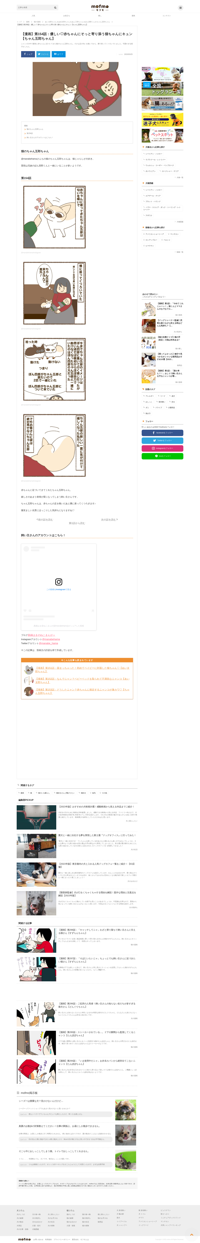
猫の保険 (85, 1226)
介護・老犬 (36, 1226)
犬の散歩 (20, 1222)
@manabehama (51, 639)
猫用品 (100, 1222)
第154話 (28, 133)
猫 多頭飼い (143, 1210)
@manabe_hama (48, 643)
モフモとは (84, 1240)
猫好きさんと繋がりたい (64, 792)
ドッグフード (144, 1225)
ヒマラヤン (148, 245)
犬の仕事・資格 (22, 1229)
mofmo (100, 8)
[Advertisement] (77, 738)
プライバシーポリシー (62, 1240)
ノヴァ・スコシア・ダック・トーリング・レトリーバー (162, 208)
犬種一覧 (179, 177)
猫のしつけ (71, 1214)
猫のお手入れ (103, 1218)
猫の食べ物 (86, 1214)
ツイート (43, 54)
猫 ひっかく (165, 1214)
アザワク (147, 215)
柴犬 (118, 1218)
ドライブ (157, 407)
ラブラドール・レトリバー (154, 159)
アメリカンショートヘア (153, 234)
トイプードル (122, 1221)
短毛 (93, 792)
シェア (28, 54)
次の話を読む (108, 519)
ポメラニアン (149, 171)
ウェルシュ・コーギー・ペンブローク (158, 165)
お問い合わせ (38, 1240)
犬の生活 (51, 1222)
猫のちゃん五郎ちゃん (33, 129)
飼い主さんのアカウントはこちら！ (38, 138)
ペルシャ (165, 239)
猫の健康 (70, 1218)
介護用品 (170, 407)
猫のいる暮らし (43, 792)
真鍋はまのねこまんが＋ (41, 635)
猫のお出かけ (72, 1222)
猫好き (82, 792)
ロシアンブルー (150, 239)
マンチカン (173, 234)
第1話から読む (77, 523)
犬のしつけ (21, 1214)
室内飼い (160, 401)
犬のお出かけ (37, 1222)
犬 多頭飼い (121, 1210)
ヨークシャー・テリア (169, 171)
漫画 (133, 16)
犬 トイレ (142, 1214)
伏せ (172, 401)
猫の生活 (85, 1222)
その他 (103, 792)
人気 (33, 16)
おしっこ (147, 401)
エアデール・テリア (152, 195)
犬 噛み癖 (120, 1214)
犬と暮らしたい (53, 1214)
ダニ (146, 407)
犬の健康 (20, 1218)
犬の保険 (51, 1226)
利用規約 (48, 1240)
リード (161, 396)
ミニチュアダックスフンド (171, 1218)
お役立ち (66, 16)
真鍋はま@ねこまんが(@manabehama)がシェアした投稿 (59, 626)
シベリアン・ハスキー (152, 153)
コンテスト (166, 16)
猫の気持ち (86, 1218)
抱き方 (147, 413)
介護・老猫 (71, 1226)
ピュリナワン (166, 1210)
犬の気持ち (36, 1218)
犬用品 (19, 1226)
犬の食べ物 (36, 1214)
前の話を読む (45, 519)
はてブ (58, 54)
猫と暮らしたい (103, 1214)
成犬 (172, 396)
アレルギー (148, 396)
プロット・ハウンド (152, 201)
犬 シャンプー (122, 1225)
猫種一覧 (179, 252)
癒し (100, 16)
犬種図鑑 (179, 222)
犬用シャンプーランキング (171, 1225)
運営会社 (75, 1240)
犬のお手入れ (53, 1218)
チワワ (141, 1218)
